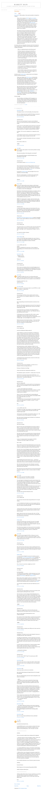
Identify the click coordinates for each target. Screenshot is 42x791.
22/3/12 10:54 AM (20, 665)
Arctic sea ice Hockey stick (30, 162)
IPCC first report (32, 22)
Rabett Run (21, 4)
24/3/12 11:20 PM (20, 701)
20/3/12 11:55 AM (20, 242)
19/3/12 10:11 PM (20, 158)
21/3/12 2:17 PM (20, 551)
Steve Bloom (19, 286)
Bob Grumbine (16, 15)
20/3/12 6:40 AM (20, 220)
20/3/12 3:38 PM (20, 360)
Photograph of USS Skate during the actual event (25, 217)
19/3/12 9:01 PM (20, 145)
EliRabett (18, 554)
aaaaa (18, 148)
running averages (24, 171)
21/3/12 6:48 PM (20, 624)
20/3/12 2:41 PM (20, 290)
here (31, 169)
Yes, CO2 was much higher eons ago (28, 557)
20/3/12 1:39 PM (20, 260)
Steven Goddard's (33, 18)
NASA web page (29, 77)
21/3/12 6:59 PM (20, 629)
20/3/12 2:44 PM (20, 323)
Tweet (15, 13)
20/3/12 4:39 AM (20, 213)
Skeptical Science (33, 575)
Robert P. (18, 183)
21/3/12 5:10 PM (20, 565)
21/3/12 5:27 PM (20, 586)
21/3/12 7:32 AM (20, 493)
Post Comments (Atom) (23, 788)
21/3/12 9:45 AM (20, 517)
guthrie (18, 274)
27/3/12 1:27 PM (20, 717)
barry (18, 720)
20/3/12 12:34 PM (20, 251)
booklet (32, 574)
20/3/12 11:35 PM (20, 472)
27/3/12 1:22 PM (20, 711)
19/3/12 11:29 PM (20, 203)
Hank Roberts (19, 110)
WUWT (27, 18)
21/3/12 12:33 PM (20, 540)
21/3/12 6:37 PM (20, 605)
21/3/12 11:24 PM (20, 657)
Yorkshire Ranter (23, 74)
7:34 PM (25, 104)
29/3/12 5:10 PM (20, 781)
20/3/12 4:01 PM (20, 378)
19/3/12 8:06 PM (20, 116)
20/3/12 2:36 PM (20, 283)
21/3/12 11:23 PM (20, 651)
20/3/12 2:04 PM (20, 272)
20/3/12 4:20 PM (20, 405)
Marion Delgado (19, 236)
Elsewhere (16, 11)
